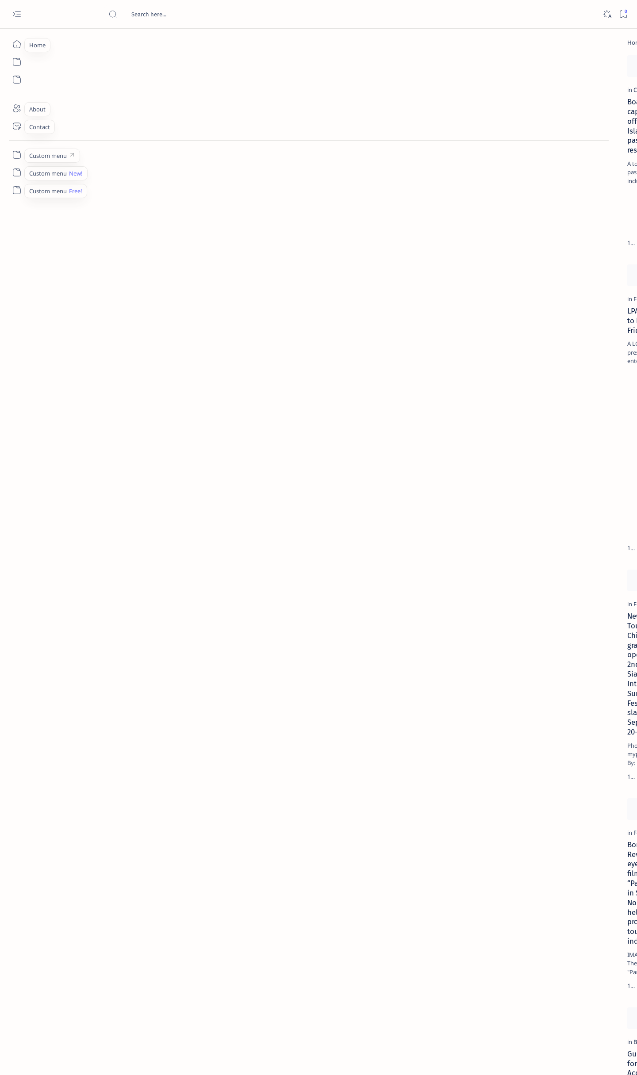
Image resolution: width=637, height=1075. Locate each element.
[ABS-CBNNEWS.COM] (519, 462)
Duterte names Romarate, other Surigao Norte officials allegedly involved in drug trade (556, 262)
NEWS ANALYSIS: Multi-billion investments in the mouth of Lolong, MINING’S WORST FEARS (400, 164)
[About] (16, 108)
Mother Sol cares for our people (250, 338)
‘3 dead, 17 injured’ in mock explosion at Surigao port (547, 363)
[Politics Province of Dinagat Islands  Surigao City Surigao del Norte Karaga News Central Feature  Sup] (519, 418)
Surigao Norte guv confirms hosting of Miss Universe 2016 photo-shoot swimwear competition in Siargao (552, 315)
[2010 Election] (583, 418)
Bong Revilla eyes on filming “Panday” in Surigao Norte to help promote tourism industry (121, 726)
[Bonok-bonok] (363, 704)
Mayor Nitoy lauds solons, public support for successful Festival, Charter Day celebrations (263, 542)
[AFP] (350, 142)
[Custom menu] (16, 155)
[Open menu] (16, 14)
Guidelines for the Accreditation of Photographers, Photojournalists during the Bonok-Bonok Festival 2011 (120, 911)
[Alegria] (535, 240)
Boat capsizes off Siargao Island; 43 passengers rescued (116, 159)
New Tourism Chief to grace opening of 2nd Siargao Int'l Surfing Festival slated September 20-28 (122, 542)
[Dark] (606, 14)
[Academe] (583, 462)
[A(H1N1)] (519, 440)
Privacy (555, 535)
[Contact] (16, 126)
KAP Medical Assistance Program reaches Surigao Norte (252, 721)
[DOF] (210, 142)
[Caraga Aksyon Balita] (232, 327)
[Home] (16, 44)
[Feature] (74, 327)
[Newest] (68, 1013)
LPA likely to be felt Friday (100, 338)
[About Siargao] (583, 440)
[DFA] (351, 889)
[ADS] (519, 485)
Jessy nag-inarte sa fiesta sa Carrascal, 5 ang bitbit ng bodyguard (549, 213)
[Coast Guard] (80, 142)
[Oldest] (453, 1013)
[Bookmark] (623, 14)
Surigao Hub (96, 1058)
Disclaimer (524, 535)
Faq (578, 535)
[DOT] (535, 289)
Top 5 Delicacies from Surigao (552, 150)
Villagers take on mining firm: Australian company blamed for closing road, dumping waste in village (404, 348)
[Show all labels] (508, 505)
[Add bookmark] (180, 64)
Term (496, 535)
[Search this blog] (175, 14)
